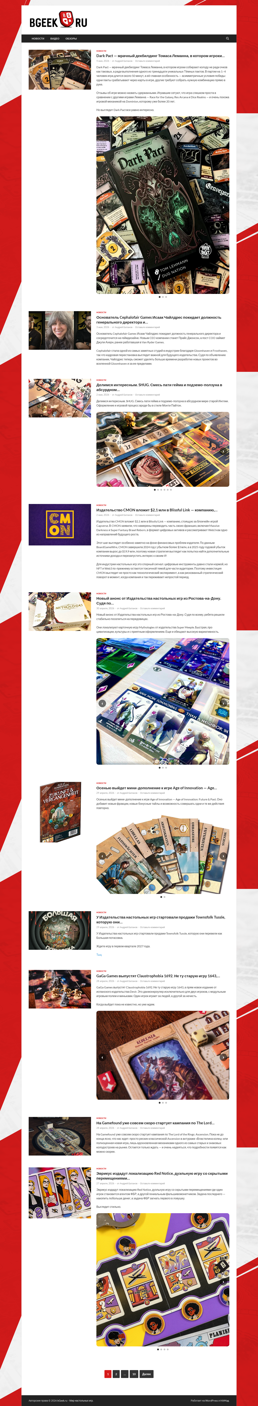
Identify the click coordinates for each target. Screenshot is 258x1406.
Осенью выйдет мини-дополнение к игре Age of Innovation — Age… (156, 787)
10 (134, 1374)
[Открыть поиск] (227, 38)
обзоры (71, 38)
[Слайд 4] (164, 490)
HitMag (224, 1400)
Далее (146, 1374)
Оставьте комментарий (147, 60)
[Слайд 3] (166, 297)
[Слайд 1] (160, 297)
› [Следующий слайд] (223, 207)
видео (54, 38)
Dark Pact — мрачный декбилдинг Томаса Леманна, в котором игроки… (160, 55)
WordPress (211, 1400)
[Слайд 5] (168, 490)
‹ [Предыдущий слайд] (102, 207)
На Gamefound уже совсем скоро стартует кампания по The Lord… (155, 1123)
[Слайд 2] (163, 297)
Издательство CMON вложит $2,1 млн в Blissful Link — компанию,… (157, 510)
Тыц (99, 954)
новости (38, 38)
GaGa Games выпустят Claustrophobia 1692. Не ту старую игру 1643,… (158, 975)
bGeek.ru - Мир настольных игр (75, 1400)
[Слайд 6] (171, 490)
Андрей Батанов (123, 60)
